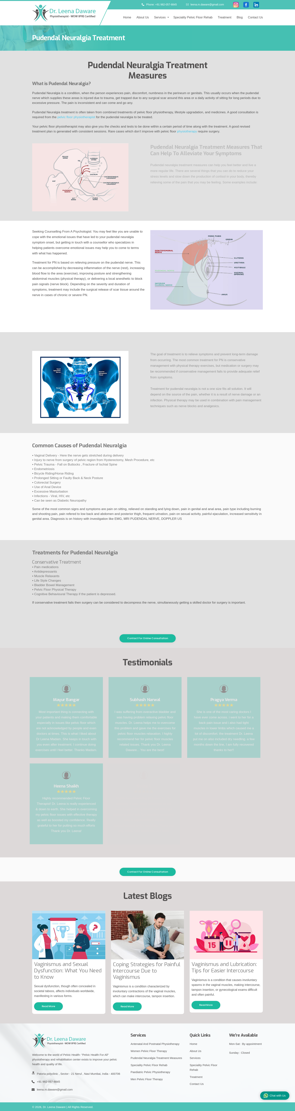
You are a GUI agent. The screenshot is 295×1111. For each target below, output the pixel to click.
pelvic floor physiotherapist (76, 117)
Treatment (224, 17)
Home (127, 17)
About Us (195, 1051)
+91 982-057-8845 (48, 1081)
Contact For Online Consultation (147, 638)
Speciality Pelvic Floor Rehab (149, 1065)
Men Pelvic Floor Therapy (147, 1079)
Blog (240, 17)
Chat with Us (275, 1095)
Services (160, 17)
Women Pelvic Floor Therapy (149, 1051)
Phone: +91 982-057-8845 (159, 4)
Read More (48, 1006)
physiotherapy (187, 131)
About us (142, 17)
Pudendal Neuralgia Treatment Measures (156, 1058)
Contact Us (255, 17)
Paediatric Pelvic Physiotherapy (150, 1072)
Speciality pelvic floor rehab (192, 17)
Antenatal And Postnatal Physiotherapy (155, 1043)
